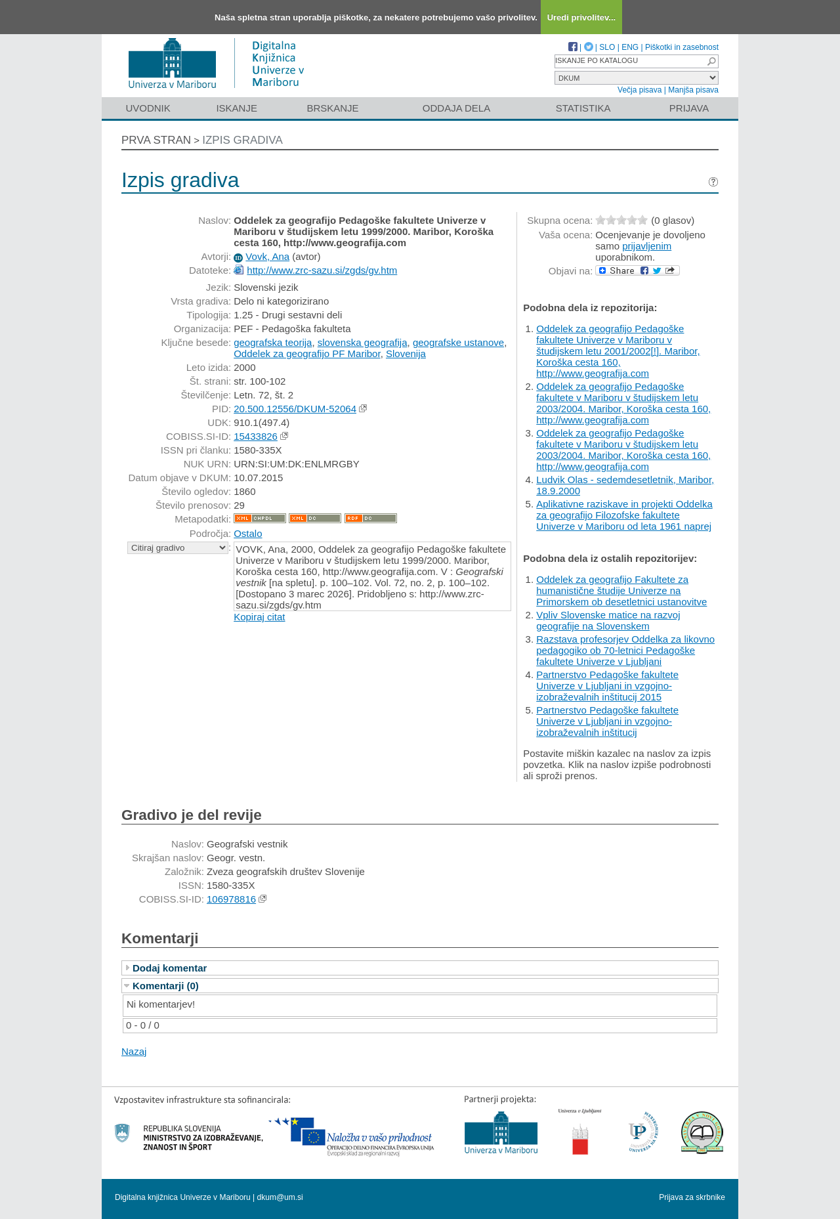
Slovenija (406, 353)
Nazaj (133, 1051)
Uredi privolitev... (581, 17)
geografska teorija (273, 342)
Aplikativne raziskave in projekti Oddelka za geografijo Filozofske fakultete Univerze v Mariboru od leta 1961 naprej (624, 515)
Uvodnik (147, 108)
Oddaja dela (456, 108)
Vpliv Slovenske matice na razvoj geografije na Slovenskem (608, 620)
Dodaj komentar (170, 967)
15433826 (256, 436)
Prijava (689, 108)
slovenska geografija (363, 342)
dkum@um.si (280, 1197)
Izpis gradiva (242, 140)
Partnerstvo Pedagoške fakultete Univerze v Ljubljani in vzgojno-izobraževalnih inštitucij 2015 (607, 685)
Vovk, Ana (267, 256)
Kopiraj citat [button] (259, 616)
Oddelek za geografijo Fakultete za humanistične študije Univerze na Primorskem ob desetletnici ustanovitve (621, 590)
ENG (630, 47)
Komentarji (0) (166, 985)
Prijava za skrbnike (692, 1197)
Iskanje (236, 108)
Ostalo (248, 533)
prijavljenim (646, 245)
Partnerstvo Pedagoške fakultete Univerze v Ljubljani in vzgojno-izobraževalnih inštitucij (607, 721)
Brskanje (332, 108)
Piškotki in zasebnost (682, 47)
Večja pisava (640, 90)
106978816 (231, 899)
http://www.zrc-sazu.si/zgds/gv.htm (322, 270)
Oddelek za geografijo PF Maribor (307, 353)
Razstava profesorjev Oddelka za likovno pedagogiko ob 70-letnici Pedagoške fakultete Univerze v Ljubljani (625, 650)
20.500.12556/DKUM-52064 (295, 408)
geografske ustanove (458, 342)
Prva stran (156, 140)
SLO (607, 47)
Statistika (583, 108)
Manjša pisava (693, 90)
